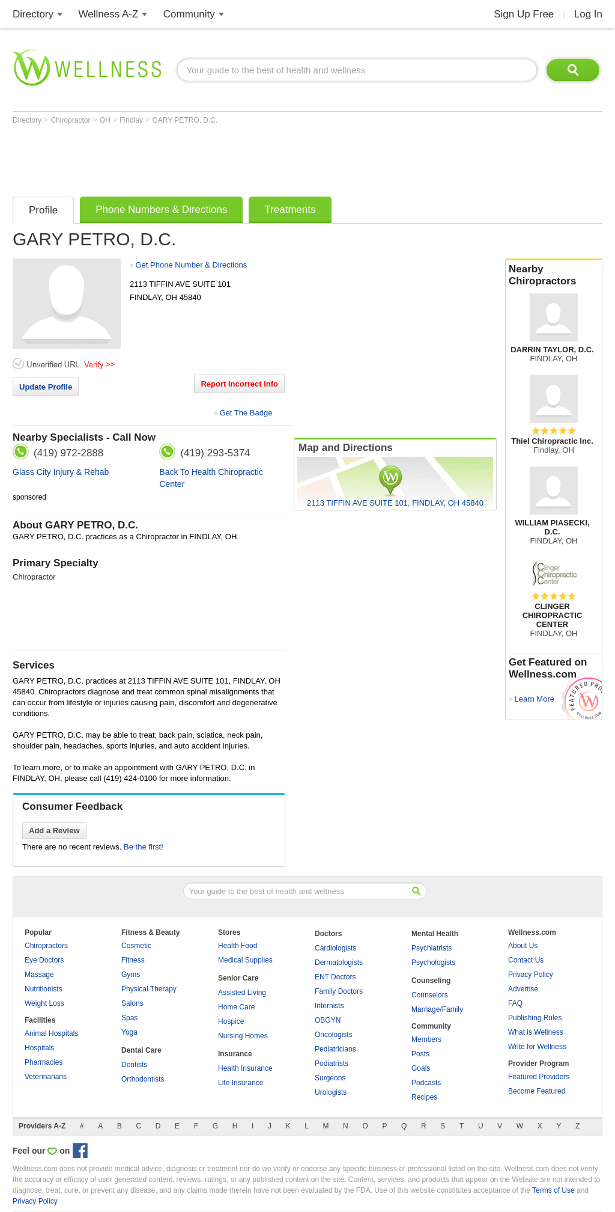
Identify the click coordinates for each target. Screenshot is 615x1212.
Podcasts (426, 1083)
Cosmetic (136, 945)
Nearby (554, 275)
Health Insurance (245, 1068)
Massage (39, 974)
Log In (588, 14)
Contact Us (526, 960)
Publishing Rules (535, 1018)
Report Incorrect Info (239, 383)
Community (189, 14)
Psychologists (433, 962)
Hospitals (39, 1048)
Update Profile (45, 386)
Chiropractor (71, 120)
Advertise (523, 989)
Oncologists (334, 1034)
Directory (33, 14)
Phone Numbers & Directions (161, 209)
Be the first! (143, 846)
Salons (132, 1003)
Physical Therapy (149, 989)
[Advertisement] (231, 157)
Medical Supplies (245, 960)
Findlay (132, 120)
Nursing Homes (243, 1036)
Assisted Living (242, 992)
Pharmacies (43, 1062)
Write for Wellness (537, 1046)
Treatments (289, 209)
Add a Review (54, 830)
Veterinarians (46, 1077)
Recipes (424, 1097)
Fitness (133, 960)
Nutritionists (43, 989)
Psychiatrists (431, 948)
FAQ (515, 1003)
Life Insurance (240, 1083)
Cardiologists (335, 948)
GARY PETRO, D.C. (184, 120)
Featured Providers (538, 1077)
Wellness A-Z (109, 14)
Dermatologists (339, 962)
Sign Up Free (524, 14)
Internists (329, 1006)
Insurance (235, 1054)
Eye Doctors (44, 960)
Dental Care (141, 1050)
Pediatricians (335, 1049)
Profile (43, 210)
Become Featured (536, 1091)
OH (106, 120)
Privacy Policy (530, 974)
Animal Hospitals (51, 1033)
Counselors (429, 995)
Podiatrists (331, 1063)
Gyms (130, 974)
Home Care (236, 1007)
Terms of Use (553, 1190)
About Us (523, 945)
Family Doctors (339, 991)
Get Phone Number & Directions (191, 264)
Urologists (331, 1092)
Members (426, 1039)
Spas (129, 1018)
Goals (420, 1068)
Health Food (237, 945)
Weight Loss (44, 1003)
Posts (420, 1054)
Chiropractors (46, 945)
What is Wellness (535, 1032)
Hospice (231, 1021)
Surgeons (330, 1078)
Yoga (129, 1032)
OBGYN (328, 1020)
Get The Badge (245, 412)
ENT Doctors (335, 977)
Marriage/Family (437, 1009)
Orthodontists (142, 1079)
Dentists (134, 1064)
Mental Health (434, 933)
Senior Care (238, 978)
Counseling (430, 980)
